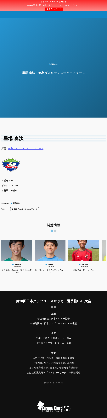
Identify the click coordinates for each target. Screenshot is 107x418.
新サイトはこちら (53, 9)
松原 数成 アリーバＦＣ (83, 270)
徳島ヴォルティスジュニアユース (25, 148)
